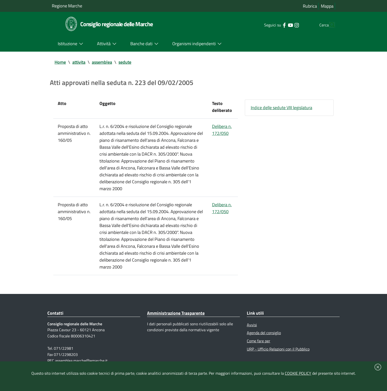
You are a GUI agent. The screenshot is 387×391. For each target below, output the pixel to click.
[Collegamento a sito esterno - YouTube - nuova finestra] (281, 25)
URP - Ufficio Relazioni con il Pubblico (278, 349)
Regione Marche (67, 5)
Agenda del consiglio (264, 333)
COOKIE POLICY (298, 373)
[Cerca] (329, 25)
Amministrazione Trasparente (176, 313)
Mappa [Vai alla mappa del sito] (327, 6)
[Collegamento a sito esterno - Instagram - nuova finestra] (287, 25)
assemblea (102, 62)
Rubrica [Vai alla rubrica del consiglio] (310, 6)
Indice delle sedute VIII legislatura (281, 107)
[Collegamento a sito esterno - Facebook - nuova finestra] (275, 25)
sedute (124, 62)
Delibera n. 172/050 (222, 130)
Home (60, 62)
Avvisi (252, 325)
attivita (78, 62)
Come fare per (258, 341)
